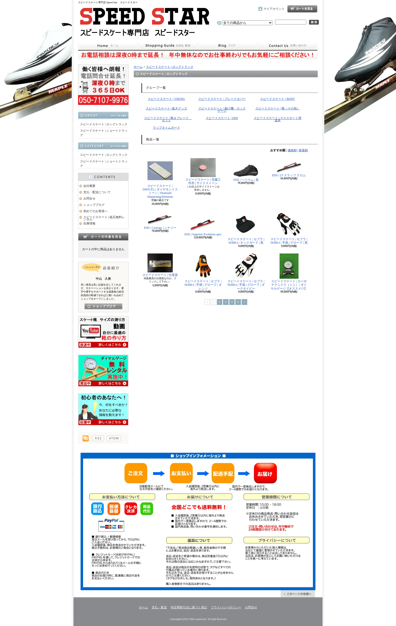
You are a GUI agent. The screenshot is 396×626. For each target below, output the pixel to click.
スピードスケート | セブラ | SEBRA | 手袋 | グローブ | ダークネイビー (245, 271)
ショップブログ (228, 46)
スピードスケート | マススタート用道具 (277, 119)
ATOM (114, 438)
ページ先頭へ (298, 593)
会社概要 (89, 186)
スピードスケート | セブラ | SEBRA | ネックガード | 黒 (246, 227)
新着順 (303, 150)
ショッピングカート (302, 9)
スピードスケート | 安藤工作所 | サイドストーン (203, 171)
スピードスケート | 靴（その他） (277, 108)
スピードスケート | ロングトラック (104, 124)
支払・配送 (159, 607)
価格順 (292, 150)
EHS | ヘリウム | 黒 (246, 170)
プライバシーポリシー (226, 607)
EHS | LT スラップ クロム (289, 167)
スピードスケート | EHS (222, 118)
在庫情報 (89, 223)
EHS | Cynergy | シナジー (160, 220)
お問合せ (287, 46)
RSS (98, 438)
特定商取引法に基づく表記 (189, 607)
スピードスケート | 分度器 (160, 265)
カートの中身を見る (103, 236)
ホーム (108, 46)
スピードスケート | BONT (277, 99)
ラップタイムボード (166, 127)
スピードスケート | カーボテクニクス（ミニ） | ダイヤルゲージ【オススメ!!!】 (289, 271)
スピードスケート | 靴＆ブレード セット (168, 119)
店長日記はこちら (103, 306)
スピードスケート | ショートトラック (104, 133)
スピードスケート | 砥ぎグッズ (166, 108)
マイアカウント (274, 9)
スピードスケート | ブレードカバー (222, 99)
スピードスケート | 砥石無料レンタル (104, 218)
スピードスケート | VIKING (166, 99)
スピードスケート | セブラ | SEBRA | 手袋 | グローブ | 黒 (288, 227)
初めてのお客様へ (95, 211)
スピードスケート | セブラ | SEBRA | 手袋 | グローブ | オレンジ (202, 271)
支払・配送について (168, 46)
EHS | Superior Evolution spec (202, 223)
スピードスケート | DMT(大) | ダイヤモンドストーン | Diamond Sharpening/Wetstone (160, 178)
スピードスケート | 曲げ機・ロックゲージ (222, 109)
